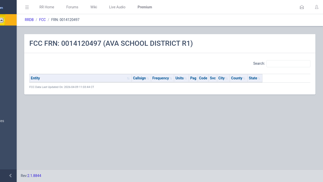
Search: (281, 63)
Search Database (20, 147)
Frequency (208, 78)
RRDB (77, 20)
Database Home (19, 31)
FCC (90, 20)
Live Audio (165, 7)
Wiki (141, 7)
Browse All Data (19, 109)
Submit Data (17, 70)
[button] (302, 7)
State (301, 78)
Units (227, 78)
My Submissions (20, 82)
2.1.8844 (82, 176)
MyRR (11, 43)
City (269, 78)
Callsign (187, 78)
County (284, 78)
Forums (120, 7)
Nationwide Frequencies (26, 121)
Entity (83, 78)
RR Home (94, 7)
